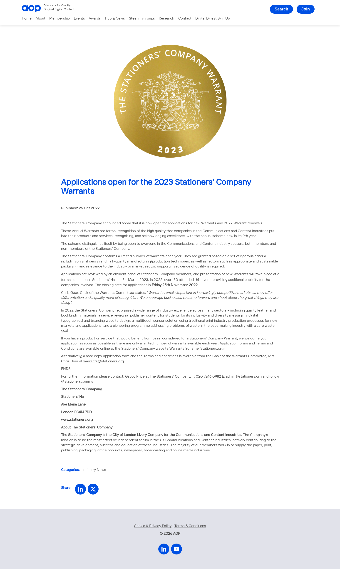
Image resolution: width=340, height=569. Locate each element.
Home (27, 18)
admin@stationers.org (244, 376)
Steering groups (142, 18)
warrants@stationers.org (103, 361)
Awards (95, 18)
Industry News (94, 470)
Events (79, 18)
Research (166, 18)
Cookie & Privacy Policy (152, 526)
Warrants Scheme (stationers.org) (197, 348)
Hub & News (115, 18)
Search (281, 9)
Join (305, 9)
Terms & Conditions (190, 526)
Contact (184, 18)
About (40, 18)
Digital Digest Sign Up (212, 18)
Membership (59, 18)
